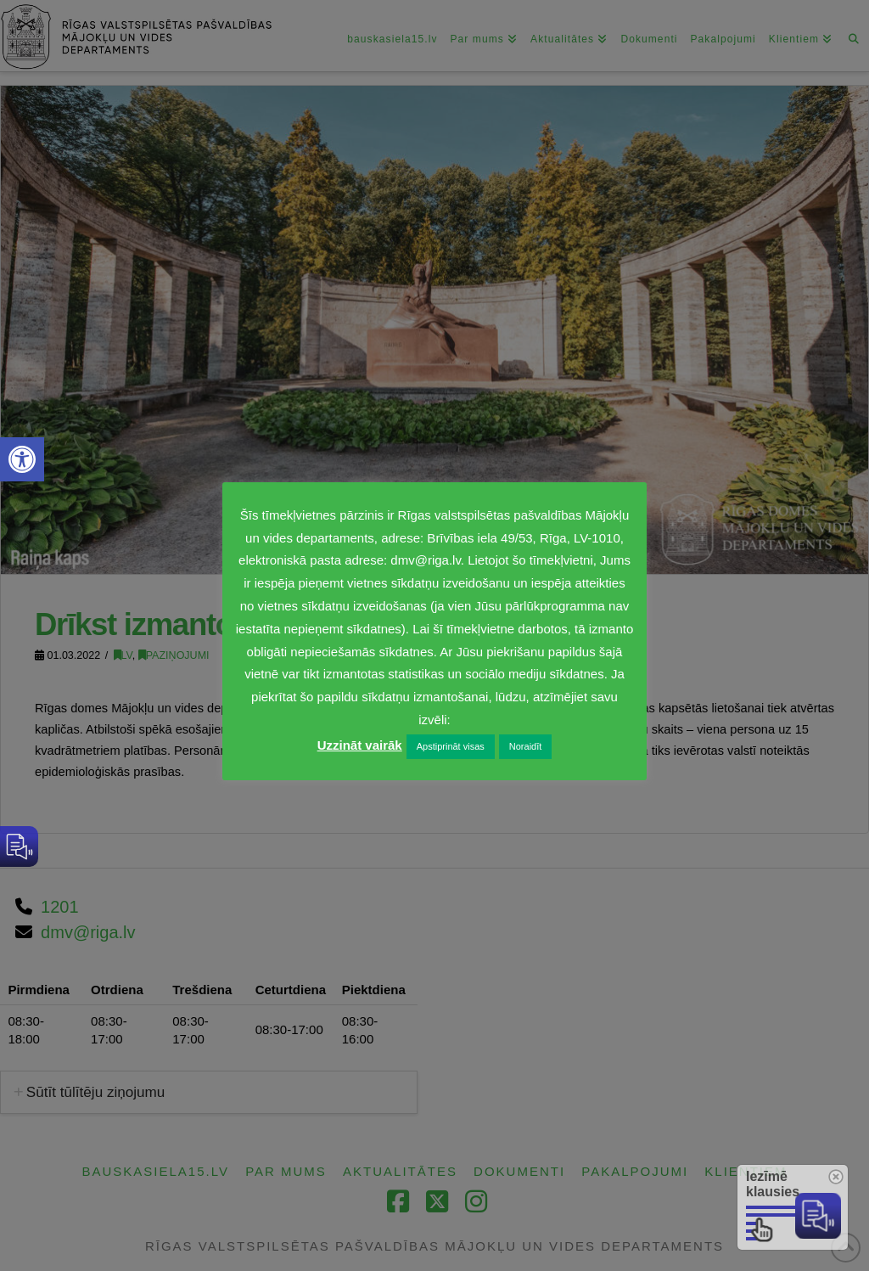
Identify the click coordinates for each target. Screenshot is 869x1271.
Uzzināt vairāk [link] (359, 745)
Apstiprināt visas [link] (451, 746)
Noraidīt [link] (525, 746)
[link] (22, 459)
